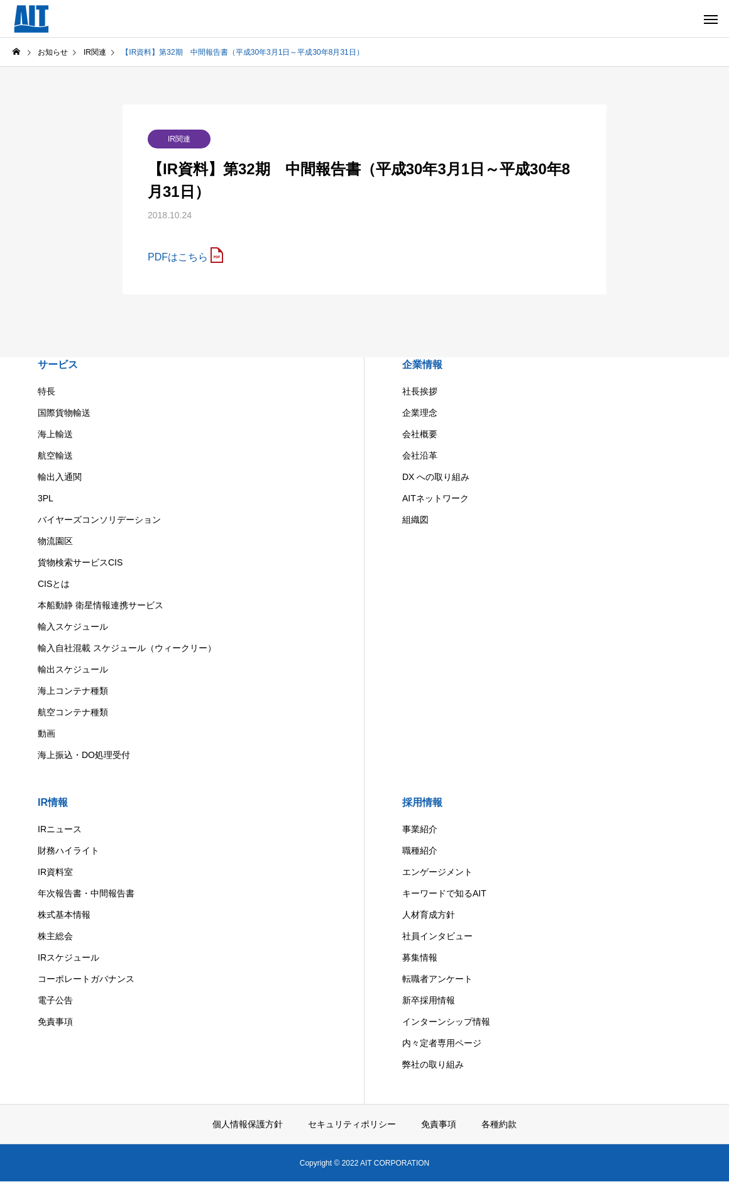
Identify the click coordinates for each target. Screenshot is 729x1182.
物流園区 (55, 541)
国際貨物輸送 (64, 413)
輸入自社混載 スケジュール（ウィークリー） (127, 648)
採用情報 (422, 802)
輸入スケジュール (73, 627)
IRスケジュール (68, 957)
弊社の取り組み (433, 1064)
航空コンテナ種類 (73, 712)
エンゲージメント (437, 872)
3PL (45, 498)
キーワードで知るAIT (444, 893)
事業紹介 (419, 829)
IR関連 (179, 139)
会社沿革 (419, 455)
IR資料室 (55, 872)
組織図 (415, 520)
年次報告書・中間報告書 (86, 893)
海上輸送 (55, 434)
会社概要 (419, 434)
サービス (58, 364)
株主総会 (55, 936)
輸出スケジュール (73, 669)
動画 (46, 733)
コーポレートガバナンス (86, 979)
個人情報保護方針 (247, 1124)
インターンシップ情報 (446, 1022)
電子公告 (55, 1000)
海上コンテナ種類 (73, 691)
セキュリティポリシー (352, 1124)
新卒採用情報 (428, 1000)
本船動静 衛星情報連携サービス (100, 605)
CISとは (54, 584)
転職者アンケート (437, 979)
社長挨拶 (419, 391)
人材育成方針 (428, 915)
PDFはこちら (178, 257)
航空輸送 (55, 455)
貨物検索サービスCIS (80, 562)
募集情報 (419, 957)
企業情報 (422, 364)
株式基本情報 (64, 915)
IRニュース (60, 829)
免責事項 (55, 1022)
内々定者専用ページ (441, 1043)
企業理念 (419, 413)
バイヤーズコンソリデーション (99, 520)
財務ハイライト (68, 850)
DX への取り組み (435, 477)
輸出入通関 (60, 477)
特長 (46, 391)
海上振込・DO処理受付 (84, 755)
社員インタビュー (437, 936)
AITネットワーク (435, 498)
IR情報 (53, 802)
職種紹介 (419, 850)
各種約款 (499, 1124)
